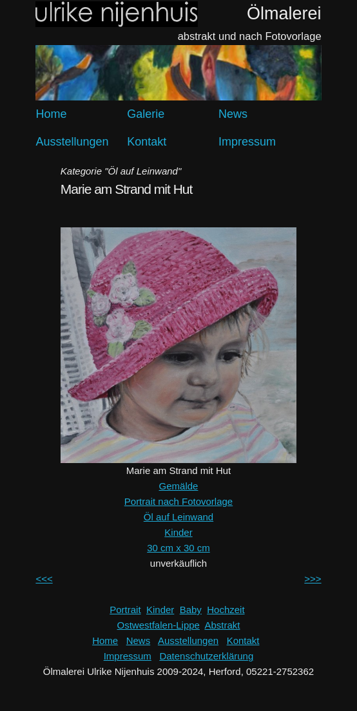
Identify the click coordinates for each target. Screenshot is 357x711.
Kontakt (146, 141)
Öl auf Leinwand (178, 516)
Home (50, 114)
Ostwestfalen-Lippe (158, 625)
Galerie (145, 114)
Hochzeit (225, 609)
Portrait (125, 609)
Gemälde (178, 485)
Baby (191, 609)
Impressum (247, 141)
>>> (312, 578)
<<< (43, 578)
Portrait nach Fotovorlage (178, 501)
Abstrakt (222, 625)
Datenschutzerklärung (206, 655)
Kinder (178, 532)
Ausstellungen (71, 141)
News (232, 114)
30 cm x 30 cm (178, 547)
